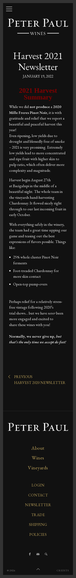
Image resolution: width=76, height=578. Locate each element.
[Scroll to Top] (38, 569)
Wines (38, 458)
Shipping (38, 524)
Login (38, 485)
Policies (38, 534)
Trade (38, 514)
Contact (38, 495)
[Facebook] (30, 554)
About (38, 448)
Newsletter (38, 504)
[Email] (38, 554)
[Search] (46, 554)
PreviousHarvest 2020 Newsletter (37, 379)
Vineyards (38, 468)
